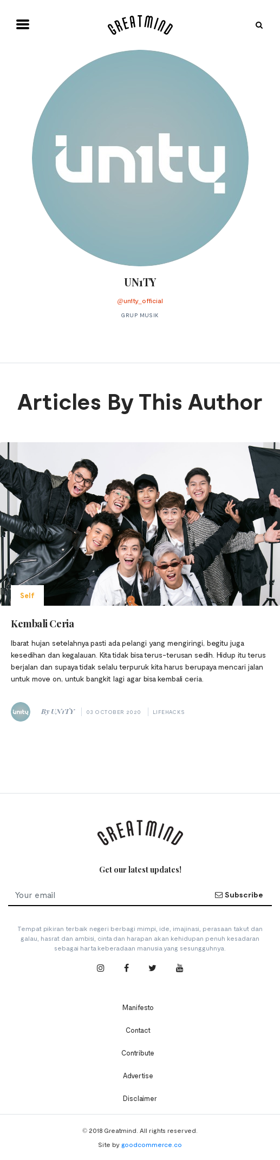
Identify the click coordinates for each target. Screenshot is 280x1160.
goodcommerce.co (151, 1144)
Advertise (138, 1075)
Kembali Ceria (42, 623)
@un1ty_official (139, 300)
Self (27, 595)
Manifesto (138, 1007)
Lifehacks (169, 712)
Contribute (137, 1052)
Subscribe (239, 894)
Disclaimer (140, 1098)
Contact (138, 1030)
